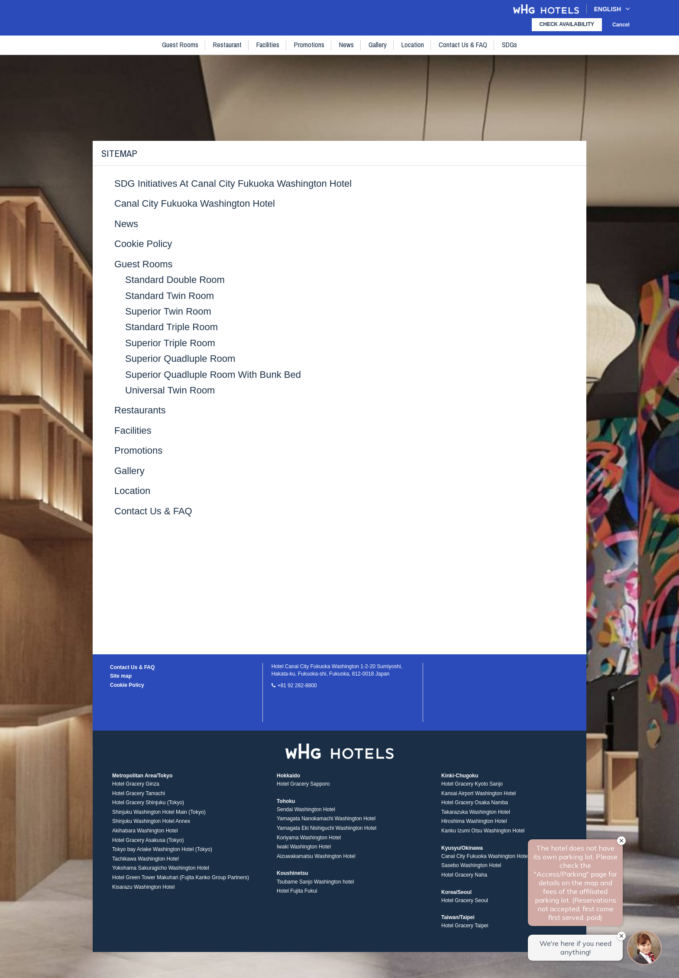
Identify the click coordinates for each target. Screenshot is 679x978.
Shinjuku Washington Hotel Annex (151, 824)
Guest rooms (180, 52)
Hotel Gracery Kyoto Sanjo (472, 786)
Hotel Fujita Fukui (297, 893)
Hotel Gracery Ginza (135, 786)
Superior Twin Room (168, 311)
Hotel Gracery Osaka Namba (474, 805)
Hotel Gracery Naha (464, 877)
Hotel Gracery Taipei (464, 928)
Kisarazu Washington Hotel (143, 889)
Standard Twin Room (169, 295)
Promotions (309, 52)
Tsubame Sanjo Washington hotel (315, 884)
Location (412, 52)
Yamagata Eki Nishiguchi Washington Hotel (326, 831)
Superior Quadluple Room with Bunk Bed (213, 374)
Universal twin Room (170, 390)
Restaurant (227, 52)
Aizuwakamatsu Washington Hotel (316, 859)
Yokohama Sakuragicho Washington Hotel (160, 871)
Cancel (621, 25)
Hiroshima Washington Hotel (474, 824)
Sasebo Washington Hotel (471, 868)
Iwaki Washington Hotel (304, 849)
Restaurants (140, 410)
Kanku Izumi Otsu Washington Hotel (482, 833)
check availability (567, 24)
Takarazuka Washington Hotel (475, 815)
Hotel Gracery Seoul (464, 903)
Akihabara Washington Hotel (145, 833)
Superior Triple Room (170, 343)
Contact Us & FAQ (463, 52)
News (347, 52)
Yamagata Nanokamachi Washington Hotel (326, 821)
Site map (121, 676)
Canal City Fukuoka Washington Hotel (194, 203)
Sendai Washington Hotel (306, 812)
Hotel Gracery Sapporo (303, 786)
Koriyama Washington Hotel (309, 840)
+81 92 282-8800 (297, 685)
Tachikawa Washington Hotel (145, 861)
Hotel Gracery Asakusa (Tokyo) (148, 842)
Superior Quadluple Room (180, 358)
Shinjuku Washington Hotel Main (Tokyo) (159, 815)
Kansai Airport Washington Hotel (478, 796)
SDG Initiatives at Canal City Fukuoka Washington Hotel (233, 183)
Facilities (268, 52)
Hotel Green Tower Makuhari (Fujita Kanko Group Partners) (180, 880)
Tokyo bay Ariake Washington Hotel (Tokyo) (162, 852)
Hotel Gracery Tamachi (138, 796)
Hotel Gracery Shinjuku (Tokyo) (148, 805)
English (612, 9)
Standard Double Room (175, 279)
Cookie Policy (143, 243)
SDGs (509, 52)
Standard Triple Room (171, 327)
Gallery (378, 52)
